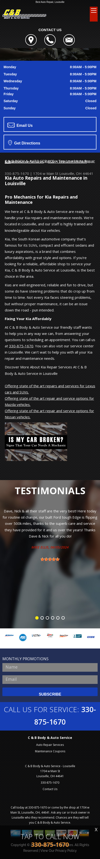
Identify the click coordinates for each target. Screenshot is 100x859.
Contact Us (50, 789)
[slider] (50, 559)
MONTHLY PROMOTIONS (25, 658)
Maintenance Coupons (50, 751)
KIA (7, 161)
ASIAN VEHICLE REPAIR (67, 161)
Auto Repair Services (50, 745)
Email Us (20, 125)
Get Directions (24, 142)
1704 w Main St (45, 173)
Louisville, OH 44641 (76, 173)
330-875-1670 (17, 173)
